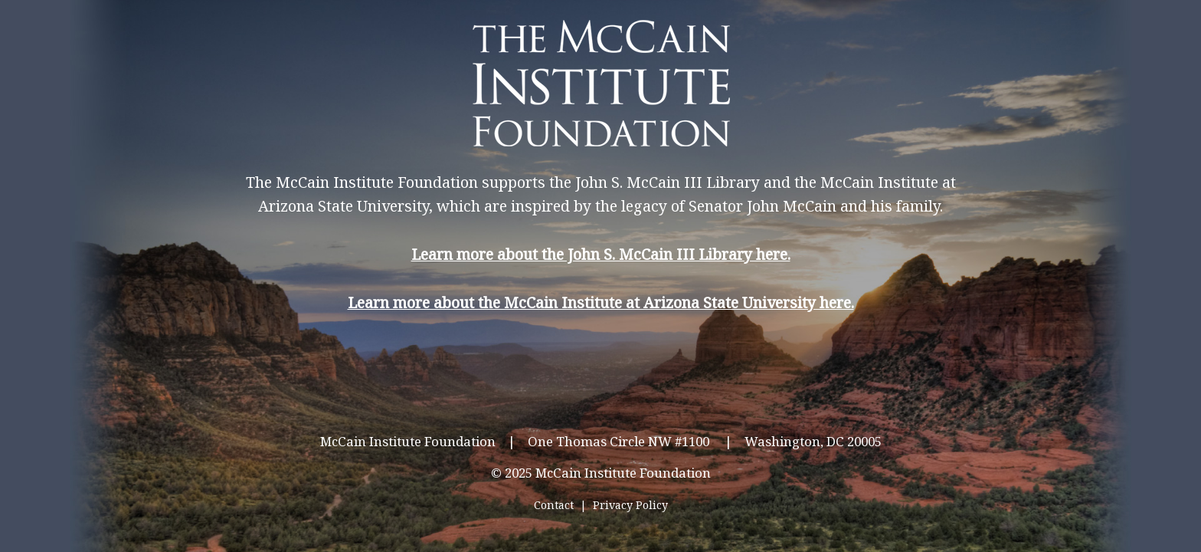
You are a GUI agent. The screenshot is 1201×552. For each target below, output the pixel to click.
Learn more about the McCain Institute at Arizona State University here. (601, 302)
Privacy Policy (630, 505)
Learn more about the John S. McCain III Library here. (600, 254)
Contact (554, 505)
